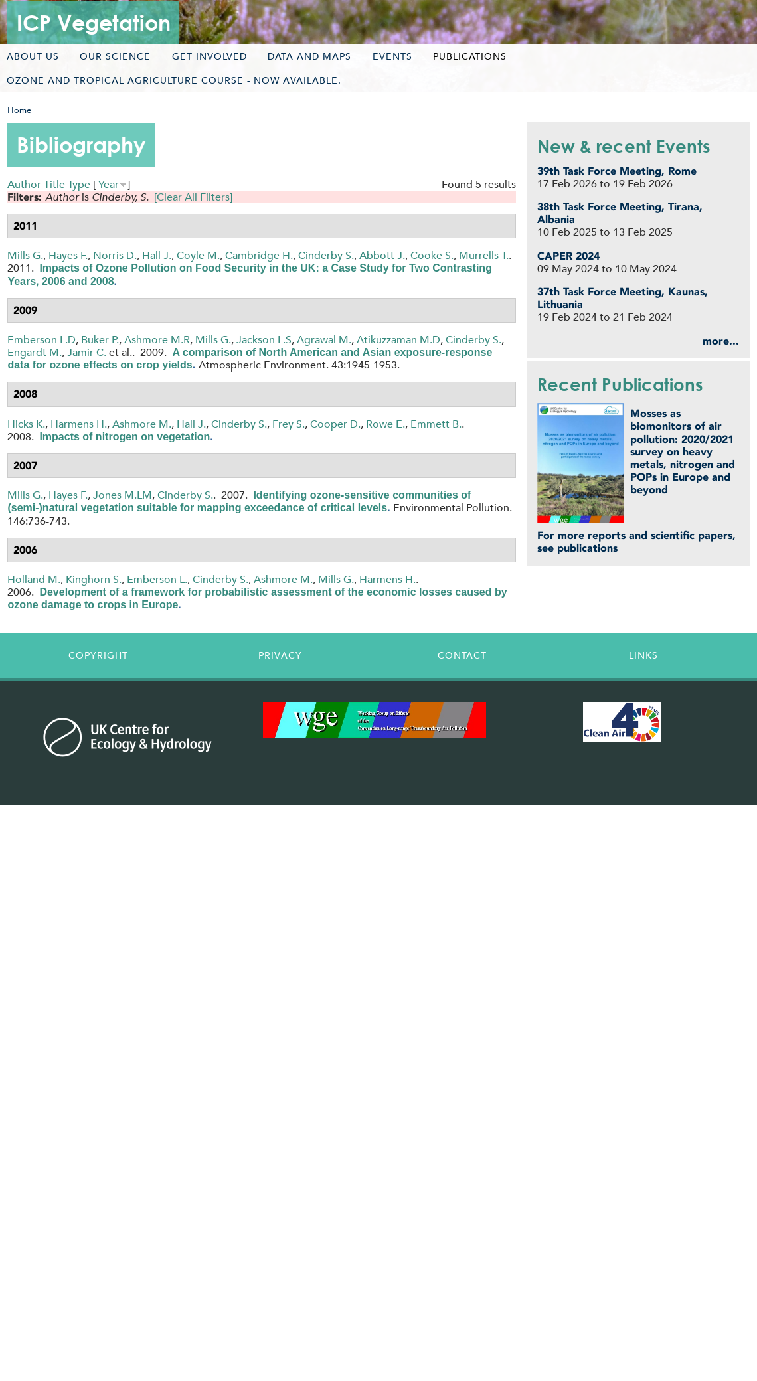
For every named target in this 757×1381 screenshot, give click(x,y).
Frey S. (288, 424)
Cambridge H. (259, 255)
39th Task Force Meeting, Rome (617, 171)
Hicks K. (26, 424)
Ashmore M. (141, 424)
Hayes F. (68, 255)
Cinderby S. (326, 255)
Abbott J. (382, 255)
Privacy (280, 655)
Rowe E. (385, 424)
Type (79, 184)
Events (392, 56)
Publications (470, 56)
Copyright (98, 655)
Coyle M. (198, 255)
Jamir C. (86, 352)
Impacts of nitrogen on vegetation (124, 436)
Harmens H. (78, 424)
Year (108, 184)
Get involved (209, 56)
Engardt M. (34, 352)
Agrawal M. (324, 340)
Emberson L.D (41, 340)
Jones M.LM (122, 495)
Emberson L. (157, 579)
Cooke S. (432, 255)
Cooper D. (335, 424)
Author (24, 184)
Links (643, 655)
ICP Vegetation (94, 22)
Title (54, 184)
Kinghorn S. (94, 579)
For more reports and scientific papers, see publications (636, 541)
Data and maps (309, 56)
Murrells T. (484, 255)
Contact (462, 655)
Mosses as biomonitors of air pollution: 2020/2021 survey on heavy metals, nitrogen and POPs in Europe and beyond (682, 451)
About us (33, 56)
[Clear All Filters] (193, 197)
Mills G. (25, 255)
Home (19, 110)
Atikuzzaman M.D (398, 340)
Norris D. (115, 255)
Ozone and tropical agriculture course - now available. (174, 80)
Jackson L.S (264, 340)
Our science (115, 56)
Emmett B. (436, 424)
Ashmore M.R (157, 340)
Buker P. (100, 340)
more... (721, 341)
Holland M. (33, 579)
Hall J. (156, 255)
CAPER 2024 (568, 256)
